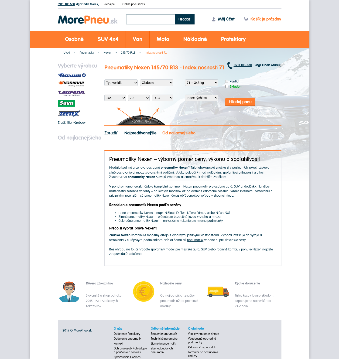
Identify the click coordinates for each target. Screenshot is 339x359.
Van (137, 39)
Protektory (233, 39)
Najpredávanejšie (140, 133)
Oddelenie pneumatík (127, 339)
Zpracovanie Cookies (127, 357)
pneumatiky (195, 240)
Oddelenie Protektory (127, 334)
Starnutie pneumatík (163, 343)
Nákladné (195, 39)
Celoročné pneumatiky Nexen (139, 221)
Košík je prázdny (262, 19)
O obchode (196, 329)
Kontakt (118, 343)
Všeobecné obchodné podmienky (202, 340)
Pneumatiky (86, 52)
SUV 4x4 (108, 39)
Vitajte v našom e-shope (203, 334)
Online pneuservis (133, 4)
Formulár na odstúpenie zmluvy (203, 354)
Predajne (109, 4)
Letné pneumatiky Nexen (136, 213)
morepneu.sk (132, 186)
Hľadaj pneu (240, 102)
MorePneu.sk (83, 330)
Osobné (74, 39)
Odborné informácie (165, 329)
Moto (163, 39)
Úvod (67, 52)
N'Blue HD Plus (175, 213)
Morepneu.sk (88, 16)
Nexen (107, 52)
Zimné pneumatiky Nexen (136, 217)
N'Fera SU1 (223, 213)
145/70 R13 (128, 52)
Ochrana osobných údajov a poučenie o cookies (130, 350)
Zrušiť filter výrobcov (72, 123)
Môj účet (223, 19)
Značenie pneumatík (164, 334)
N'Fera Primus (196, 213)
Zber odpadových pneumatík (162, 350)
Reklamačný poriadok (202, 347)
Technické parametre (164, 339)
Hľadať (184, 19)
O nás (118, 329)
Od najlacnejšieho (178, 133)
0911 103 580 (66, 4)
